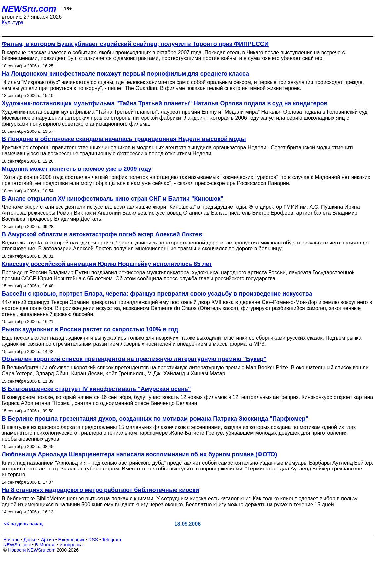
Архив (47, 539)
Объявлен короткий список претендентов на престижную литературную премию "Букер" (134, 359)
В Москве (45, 544)
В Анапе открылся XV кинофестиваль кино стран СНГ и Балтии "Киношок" (112, 198)
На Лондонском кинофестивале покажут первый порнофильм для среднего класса (125, 73)
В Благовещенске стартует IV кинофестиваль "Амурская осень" (96, 389)
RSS (93, 539)
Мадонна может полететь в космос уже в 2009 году (76, 169)
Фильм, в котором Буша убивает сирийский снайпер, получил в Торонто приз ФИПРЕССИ (135, 44)
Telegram (111, 539)
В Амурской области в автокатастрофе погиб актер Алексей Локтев (102, 234)
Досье (30, 539)
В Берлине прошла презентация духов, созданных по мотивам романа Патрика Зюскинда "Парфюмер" (155, 418)
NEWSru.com (29, 9)
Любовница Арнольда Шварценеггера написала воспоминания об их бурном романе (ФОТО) (139, 454)
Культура (13, 22)
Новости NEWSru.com (31, 550)
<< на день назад (23, 523)
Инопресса (71, 544)
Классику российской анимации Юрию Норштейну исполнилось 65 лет (107, 264)
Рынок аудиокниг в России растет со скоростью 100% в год (90, 329)
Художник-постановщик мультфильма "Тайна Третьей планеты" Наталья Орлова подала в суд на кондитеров (165, 103)
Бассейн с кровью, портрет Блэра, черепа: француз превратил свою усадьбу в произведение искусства (157, 293)
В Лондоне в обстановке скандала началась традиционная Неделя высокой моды (124, 139)
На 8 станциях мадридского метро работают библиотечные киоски (100, 490)
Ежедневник (71, 539)
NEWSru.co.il (17, 544)
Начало (11, 539)
